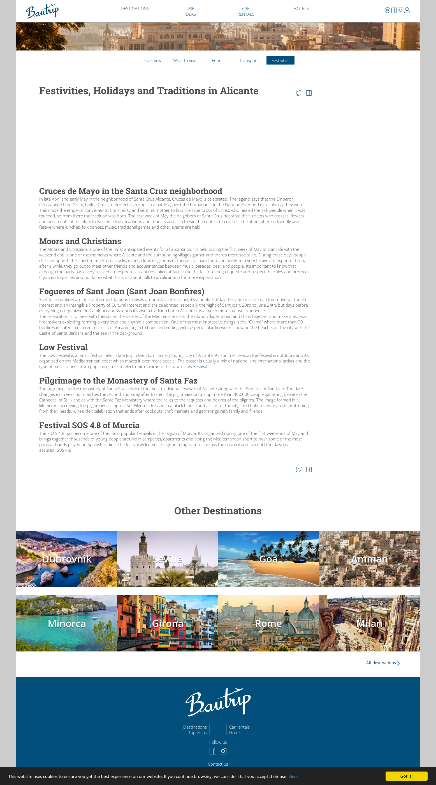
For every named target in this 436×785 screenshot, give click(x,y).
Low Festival (195, 366)
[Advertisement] (175, 141)
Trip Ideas (197, 732)
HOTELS (301, 8)
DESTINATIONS (135, 8)
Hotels (235, 732)
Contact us (218, 764)
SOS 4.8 (64, 450)
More (293, 776)
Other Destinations (218, 510)
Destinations (195, 727)
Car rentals (239, 727)
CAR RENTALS (245, 11)
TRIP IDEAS (190, 11)
